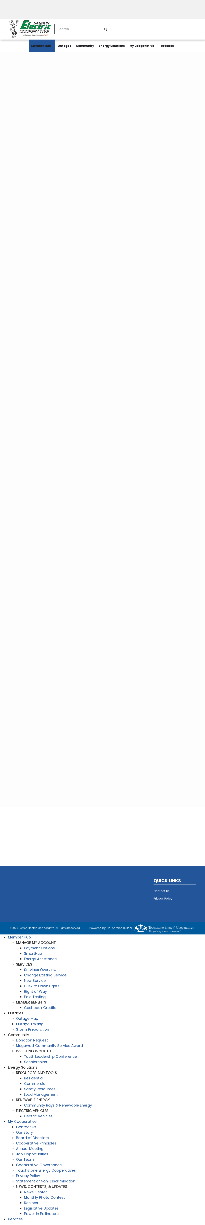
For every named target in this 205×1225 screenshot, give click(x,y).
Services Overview (40, 969)
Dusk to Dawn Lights (41, 985)
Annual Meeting (29, 1148)
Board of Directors (32, 1137)
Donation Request (32, 1040)
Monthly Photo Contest (44, 1197)
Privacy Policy (163, 899)
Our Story (24, 1132)
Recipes (31, 1202)
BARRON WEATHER (78, 893)
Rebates (167, 46)
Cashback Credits (40, 1007)
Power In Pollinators (41, 1213)
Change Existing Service (45, 975)
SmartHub (33, 953)
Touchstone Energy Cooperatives (46, 1170)
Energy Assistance (40, 958)
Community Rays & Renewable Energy (58, 1105)
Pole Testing (35, 996)
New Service (35, 980)
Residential (33, 1078)
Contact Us (161, 891)
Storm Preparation (32, 1029)
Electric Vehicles (38, 1116)
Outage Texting (29, 1023)
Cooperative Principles (36, 1143)
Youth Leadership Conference (50, 1056)
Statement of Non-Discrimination (45, 1181)
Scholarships (35, 1061)
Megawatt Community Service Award (49, 1045)
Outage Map (27, 1018)
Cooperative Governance (39, 1164)
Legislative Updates (41, 1208)
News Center (35, 1191)
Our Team (25, 1159)
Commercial (35, 1083)
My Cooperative (142, 46)
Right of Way (35, 991)
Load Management (41, 1094)
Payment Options (39, 948)
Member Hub (41, 46)
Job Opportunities (32, 1154)
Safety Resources (39, 1088)
